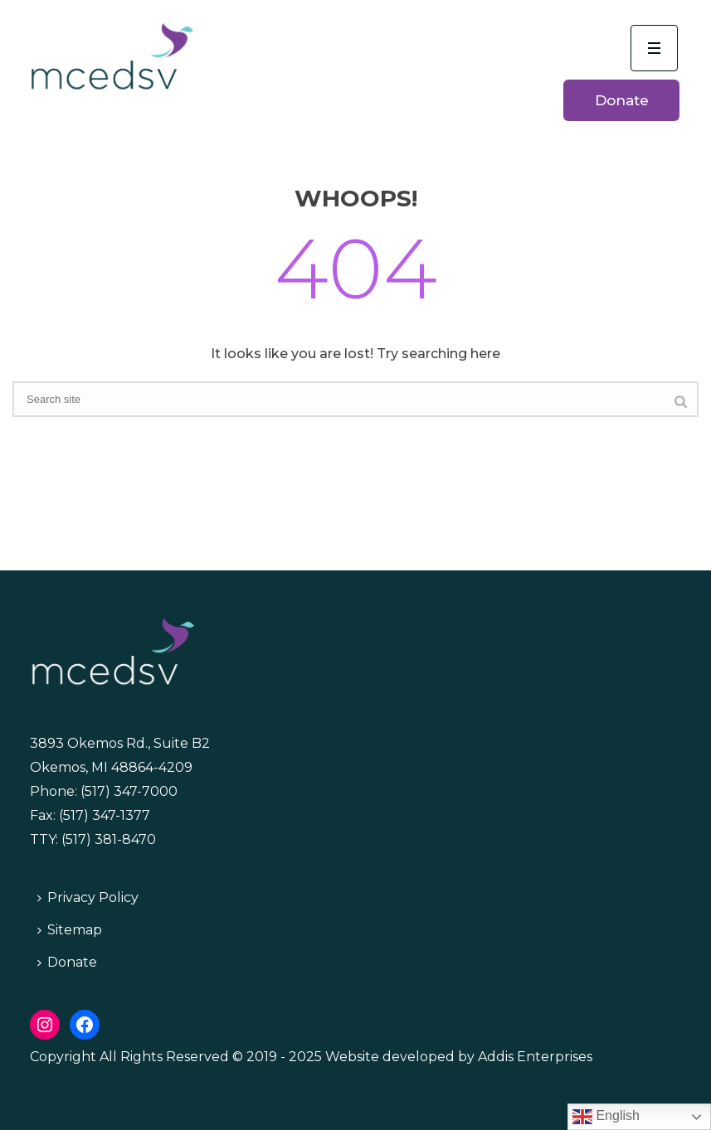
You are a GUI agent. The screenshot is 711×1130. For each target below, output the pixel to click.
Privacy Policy (88, 897)
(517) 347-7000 (129, 791)
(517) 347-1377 (104, 815)
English (606, 1117)
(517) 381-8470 (108, 839)
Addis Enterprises (535, 1057)
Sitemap (69, 930)
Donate (67, 962)
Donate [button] (622, 100)
